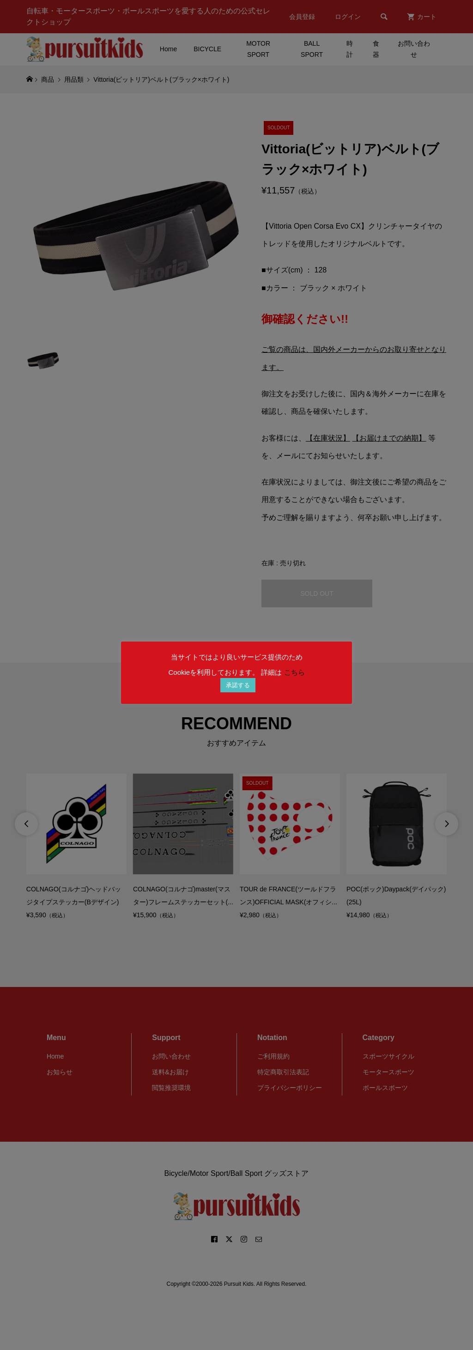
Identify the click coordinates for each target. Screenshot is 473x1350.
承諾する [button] (238, 685)
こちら (294, 672)
